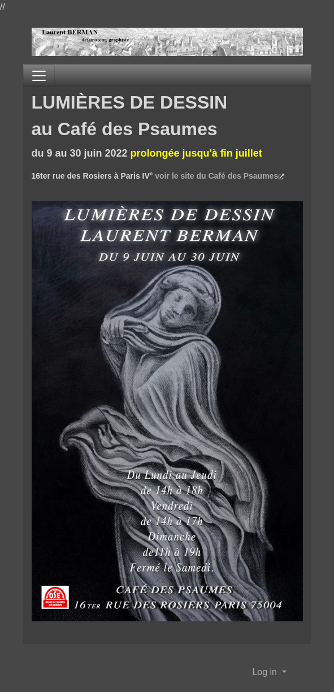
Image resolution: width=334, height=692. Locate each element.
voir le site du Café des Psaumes (216, 175)
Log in (265, 672)
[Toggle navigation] (39, 75)
